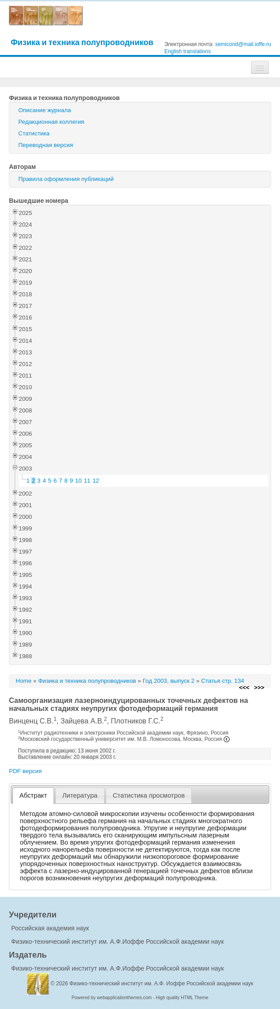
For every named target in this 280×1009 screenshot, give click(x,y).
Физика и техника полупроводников (82, 42)
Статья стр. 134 (222, 680)
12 (95, 480)
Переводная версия (45, 145)
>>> (259, 687)
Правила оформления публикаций (65, 179)
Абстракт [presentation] (33, 795)
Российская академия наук (50, 928)
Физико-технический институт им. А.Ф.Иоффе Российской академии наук (117, 941)
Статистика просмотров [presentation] (148, 795)
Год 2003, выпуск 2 (168, 680)
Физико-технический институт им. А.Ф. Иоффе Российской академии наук (162, 983)
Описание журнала (44, 110)
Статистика (34, 133)
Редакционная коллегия (51, 121)
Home (24, 680)
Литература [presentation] (79, 795)
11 (87, 480)
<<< (244, 687)
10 (78, 480)
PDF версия (25, 771)
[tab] (33, 795)
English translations (187, 51)
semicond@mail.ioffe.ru (243, 44)
